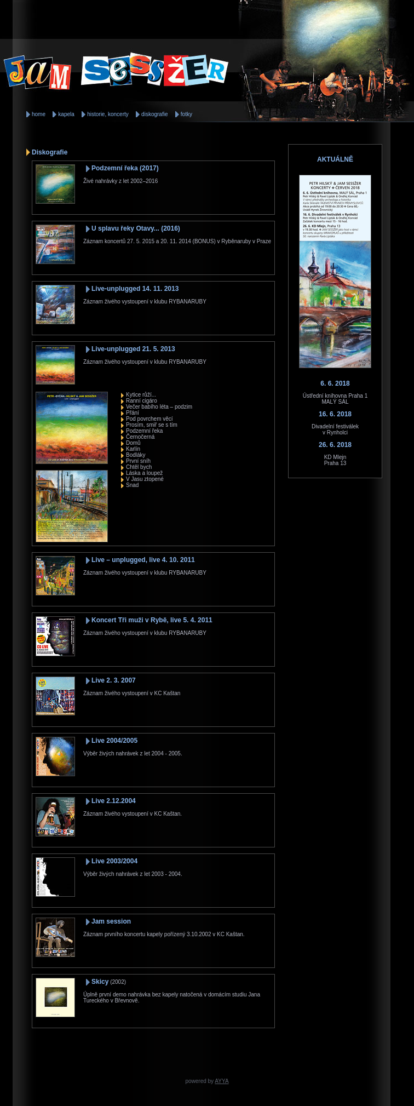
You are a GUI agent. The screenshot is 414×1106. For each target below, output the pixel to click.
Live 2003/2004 (114, 861)
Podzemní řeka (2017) (125, 168)
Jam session (111, 921)
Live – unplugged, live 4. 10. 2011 (143, 560)
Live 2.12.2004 (113, 801)
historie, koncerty (108, 114)
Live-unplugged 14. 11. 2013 (135, 289)
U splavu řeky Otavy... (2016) (135, 228)
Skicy (99, 981)
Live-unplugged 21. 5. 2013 (133, 349)
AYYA (221, 1081)
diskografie (154, 114)
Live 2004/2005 (114, 740)
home (38, 114)
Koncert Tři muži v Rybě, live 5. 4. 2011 (151, 620)
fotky (186, 114)
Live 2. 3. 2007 (113, 680)
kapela (66, 114)
